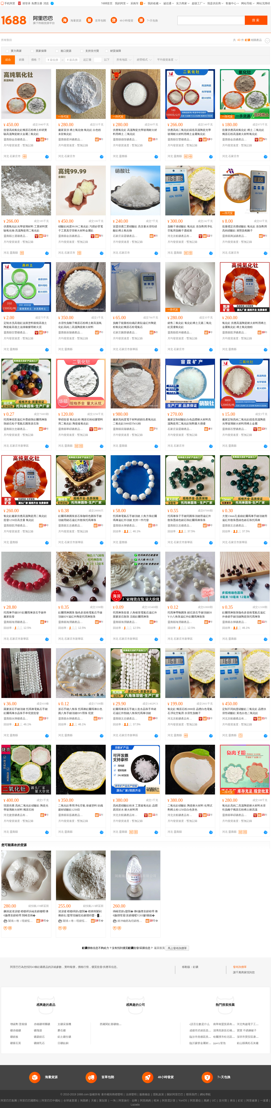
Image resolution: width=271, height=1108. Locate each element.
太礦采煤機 (64, 1024)
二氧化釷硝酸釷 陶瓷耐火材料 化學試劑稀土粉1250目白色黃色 (190, 807)
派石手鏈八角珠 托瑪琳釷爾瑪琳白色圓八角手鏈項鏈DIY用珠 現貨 (80, 711)
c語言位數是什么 (199, 1024)
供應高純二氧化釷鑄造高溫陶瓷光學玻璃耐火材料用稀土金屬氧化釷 (189, 132)
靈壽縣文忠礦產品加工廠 (16, 429)
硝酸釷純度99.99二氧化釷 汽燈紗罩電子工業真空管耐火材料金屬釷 (80, 228)
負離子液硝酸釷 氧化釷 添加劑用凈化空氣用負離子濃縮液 (190, 228)
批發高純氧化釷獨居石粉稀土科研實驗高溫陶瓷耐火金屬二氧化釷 (25, 132)
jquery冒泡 (219, 1043)
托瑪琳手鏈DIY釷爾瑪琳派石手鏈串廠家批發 (25, 614)
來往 (232, 1100)
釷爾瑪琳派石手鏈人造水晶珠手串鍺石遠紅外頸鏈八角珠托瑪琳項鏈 (134, 711)
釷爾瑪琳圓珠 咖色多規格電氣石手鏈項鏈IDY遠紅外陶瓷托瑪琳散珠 (80, 614)
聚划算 (103, 1100)
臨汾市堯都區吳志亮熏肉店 (205, 1036)
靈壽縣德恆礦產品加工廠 (125, 139)
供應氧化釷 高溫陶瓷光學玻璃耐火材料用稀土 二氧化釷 (135, 132)
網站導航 (205, 1094)
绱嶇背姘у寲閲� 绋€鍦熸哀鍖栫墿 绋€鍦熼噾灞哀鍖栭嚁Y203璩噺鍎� (135, 913)
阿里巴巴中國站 (51, 1100)
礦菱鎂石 (39, 1036)
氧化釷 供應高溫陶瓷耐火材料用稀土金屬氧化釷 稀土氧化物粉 (244, 325)
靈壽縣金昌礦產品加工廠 (16, 139)
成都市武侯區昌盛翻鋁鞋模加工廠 (209, 1030)
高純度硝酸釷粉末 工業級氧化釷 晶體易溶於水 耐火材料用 (135, 807)
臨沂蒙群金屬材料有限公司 (205, 1043)
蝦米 (156, 1100)
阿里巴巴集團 (9, 1100)
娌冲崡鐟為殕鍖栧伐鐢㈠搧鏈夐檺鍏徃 (129, 920)
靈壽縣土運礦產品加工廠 (16, 236)
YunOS (182, 1100)
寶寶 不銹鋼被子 (247, 1030)
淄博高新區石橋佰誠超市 (228, 1030)
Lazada (135, 1104)
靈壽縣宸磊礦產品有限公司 (70, 815)
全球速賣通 (70, 1100)
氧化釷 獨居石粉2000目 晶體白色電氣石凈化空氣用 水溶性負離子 (190, 711)
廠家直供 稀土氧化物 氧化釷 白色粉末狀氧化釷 (79, 132)
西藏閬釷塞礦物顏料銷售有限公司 (120, 1024)
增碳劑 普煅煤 (18, 1024)
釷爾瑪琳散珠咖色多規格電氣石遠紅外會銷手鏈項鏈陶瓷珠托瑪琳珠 (244, 614)
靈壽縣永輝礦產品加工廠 (125, 525)
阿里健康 (251, 1100)
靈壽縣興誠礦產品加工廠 (234, 236)
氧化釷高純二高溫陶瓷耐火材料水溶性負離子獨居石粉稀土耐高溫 (244, 807)
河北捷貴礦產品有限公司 (16, 815)
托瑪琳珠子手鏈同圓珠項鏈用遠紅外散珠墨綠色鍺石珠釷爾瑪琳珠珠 (189, 518)
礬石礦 (62, 1030)
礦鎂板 (14, 1036)
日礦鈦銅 (63, 1043)
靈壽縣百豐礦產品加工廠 (180, 139)
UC (214, 1100)
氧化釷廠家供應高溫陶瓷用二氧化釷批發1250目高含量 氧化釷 (25, 518)
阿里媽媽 (145, 1100)
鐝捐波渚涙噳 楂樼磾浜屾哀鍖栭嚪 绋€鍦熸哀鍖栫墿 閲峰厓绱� (26, 913)
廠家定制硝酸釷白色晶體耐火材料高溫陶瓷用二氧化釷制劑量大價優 (189, 421)
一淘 (113, 1100)
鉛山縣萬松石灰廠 (248, 1043)
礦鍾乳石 (39, 1043)
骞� (44, 920)
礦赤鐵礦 (15, 1030)
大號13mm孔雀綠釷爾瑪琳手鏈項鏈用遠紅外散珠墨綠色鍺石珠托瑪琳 (244, 518)
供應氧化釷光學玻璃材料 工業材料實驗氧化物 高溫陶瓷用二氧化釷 (26, 228)
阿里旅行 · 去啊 (128, 1100)
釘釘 (240, 1100)
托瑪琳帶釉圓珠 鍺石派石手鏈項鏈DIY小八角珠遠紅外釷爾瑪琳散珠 (190, 614)
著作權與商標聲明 (112, 1094)
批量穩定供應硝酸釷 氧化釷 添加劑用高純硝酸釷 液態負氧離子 (244, 228)
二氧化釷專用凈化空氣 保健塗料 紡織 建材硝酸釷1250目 (80, 807)
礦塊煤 (38, 1030)
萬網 (206, 1100)
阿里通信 (195, 1100)
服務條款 (144, 1094)
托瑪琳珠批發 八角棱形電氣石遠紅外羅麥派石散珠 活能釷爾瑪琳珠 (135, 614)
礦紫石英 (15, 1043)
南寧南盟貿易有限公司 (226, 1024)
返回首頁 (159, 948)
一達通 (264, 1100)
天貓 (93, 1100)
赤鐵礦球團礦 (42, 1024)
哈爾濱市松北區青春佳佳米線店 (232, 1036)
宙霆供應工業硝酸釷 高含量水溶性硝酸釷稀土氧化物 (135, 228)
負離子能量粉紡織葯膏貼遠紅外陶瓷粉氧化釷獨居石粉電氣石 (134, 325)
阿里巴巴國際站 (29, 1100)
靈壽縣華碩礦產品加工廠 (70, 429)
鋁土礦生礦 (64, 1036)
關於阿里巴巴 (175, 1094)
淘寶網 (84, 1100)
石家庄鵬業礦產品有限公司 (125, 332)
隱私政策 (158, 1094)
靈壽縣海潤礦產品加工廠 (16, 622)
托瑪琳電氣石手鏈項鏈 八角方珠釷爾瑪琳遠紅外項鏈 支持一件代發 (135, 518)
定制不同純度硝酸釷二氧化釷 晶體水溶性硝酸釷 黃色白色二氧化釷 (244, 711)
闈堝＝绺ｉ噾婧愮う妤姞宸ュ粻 (20, 920)
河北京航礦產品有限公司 (180, 236)
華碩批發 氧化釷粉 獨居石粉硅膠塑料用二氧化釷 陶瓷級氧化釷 (80, 421)
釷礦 (195, 967)
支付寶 (223, 1100)
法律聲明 (131, 1094)
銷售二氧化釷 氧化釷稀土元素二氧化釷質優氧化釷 (190, 325)
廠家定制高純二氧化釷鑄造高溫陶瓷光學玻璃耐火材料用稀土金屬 (244, 421)
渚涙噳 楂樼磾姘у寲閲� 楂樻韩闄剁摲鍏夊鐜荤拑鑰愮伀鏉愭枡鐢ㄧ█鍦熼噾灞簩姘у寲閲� (80, 913)
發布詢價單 (240, 967)
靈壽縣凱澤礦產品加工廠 (234, 332)
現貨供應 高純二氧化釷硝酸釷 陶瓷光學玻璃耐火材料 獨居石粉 (26, 807)
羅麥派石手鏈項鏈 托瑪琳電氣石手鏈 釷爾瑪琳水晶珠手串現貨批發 (26, 711)
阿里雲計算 (168, 1100)
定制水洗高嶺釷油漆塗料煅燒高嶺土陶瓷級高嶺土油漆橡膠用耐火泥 (25, 325)
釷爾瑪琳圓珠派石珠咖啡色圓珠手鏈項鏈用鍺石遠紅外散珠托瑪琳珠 (80, 518)
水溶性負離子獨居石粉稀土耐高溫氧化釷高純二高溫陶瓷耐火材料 (80, 325)
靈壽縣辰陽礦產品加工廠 (70, 332)
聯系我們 (191, 1094)
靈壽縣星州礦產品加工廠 (70, 139)
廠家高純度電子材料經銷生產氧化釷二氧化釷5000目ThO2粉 (134, 421)
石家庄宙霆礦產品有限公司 (125, 236)
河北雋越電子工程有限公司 (253, 1024)
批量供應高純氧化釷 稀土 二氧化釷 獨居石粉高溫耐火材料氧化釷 (243, 132)
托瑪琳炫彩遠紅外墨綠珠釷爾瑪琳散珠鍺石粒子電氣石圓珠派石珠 (25, 421)
